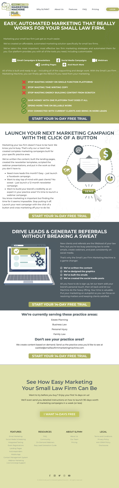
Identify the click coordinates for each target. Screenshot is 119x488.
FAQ (85, 9)
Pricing (95, 9)
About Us (59, 9)
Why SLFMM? (42, 9)
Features (73, 9)
